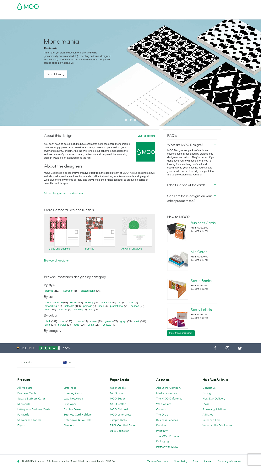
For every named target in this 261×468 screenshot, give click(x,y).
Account (184, 5)
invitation (106, 302)
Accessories (120, 16)
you (91, 309)
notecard (69, 306)
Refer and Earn (211, 420)
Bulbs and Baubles (59, 248)
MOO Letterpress (120, 414)
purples (62, 324)
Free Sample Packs (163, 5)
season (135, 306)
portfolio (87, 306)
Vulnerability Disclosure (217, 425)
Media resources (166, 393)
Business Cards (27, 16)
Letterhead (70, 387)
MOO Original (119, 409)
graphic (49, 290)
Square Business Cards (31, 398)
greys (123, 321)
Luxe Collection (119, 430)
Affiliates (208, 414)
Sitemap (208, 461)
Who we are (163, 404)
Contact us (209, 387)
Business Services (144, 16)
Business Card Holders (77, 414)
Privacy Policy (180, 461)
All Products (24, 387)
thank (48, 309)
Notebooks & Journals (77, 420)
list (120, 302)
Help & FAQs (177, 16)
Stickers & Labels (69, 16)
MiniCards (199, 252)
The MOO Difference (169, 398)
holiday (89, 302)
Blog (162, 16)
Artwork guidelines (214, 409)
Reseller (161, 425)
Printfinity (162, 430)
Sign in (197, 5)
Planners (68, 425)
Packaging (162, 441)
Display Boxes (72, 409)
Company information (229, 461)
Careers (161, 409)
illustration (67, 290)
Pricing (207, 393)
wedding (78, 309)
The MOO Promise (167, 436)
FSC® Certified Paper (123, 425)
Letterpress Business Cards (33, 409)
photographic (88, 290)
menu (131, 302)
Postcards (47, 16)
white (91, 324)
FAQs (206, 404)
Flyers (88, 16)
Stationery (102, 16)
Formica (89, 248)
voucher (62, 309)
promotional (116, 306)
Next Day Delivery (214, 398)
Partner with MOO (167, 447)
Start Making (55, 74)
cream (93, 321)
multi (136, 321)
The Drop (162, 414)
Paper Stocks (118, 387)
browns (79, 321)
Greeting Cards (72, 393)
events (74, 302)
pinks (48, 324)
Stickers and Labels (29, 420)
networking (51, 306)
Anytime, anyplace (132, 248)
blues (63, 321)
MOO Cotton (118, 404)
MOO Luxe (116, 393)
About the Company (168, 387)
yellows (107, 324)
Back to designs (146, 136)
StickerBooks (201, 280)
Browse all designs (56, 260)
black (48, 321)
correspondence (54, 302)
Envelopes (69, 404)
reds (76, 324)
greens (109, 321)
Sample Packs (118, 420)
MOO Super (117, 398)
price (101, 306)
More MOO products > (181, 332)
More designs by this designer (64, 193)
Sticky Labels (201, 309)
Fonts (195, 461)
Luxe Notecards (73, 398)
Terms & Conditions (157, 461)
